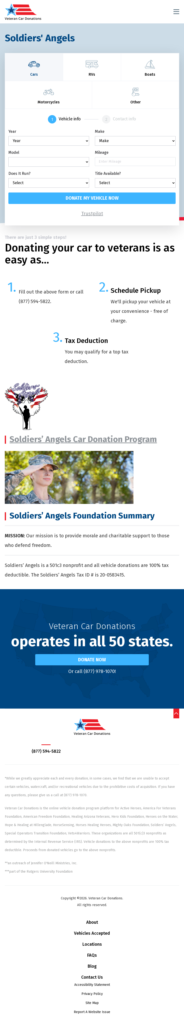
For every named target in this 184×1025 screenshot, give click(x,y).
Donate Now (92, 659)
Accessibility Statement (92, 985)
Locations (92, 944)
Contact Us (92, 977)
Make (99, 131)
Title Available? (108, 173)
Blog (92, 966)
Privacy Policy (92, 994)
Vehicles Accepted (92, 933)
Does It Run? (19, 173)
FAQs (92, 955)
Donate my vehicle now (92, 198)
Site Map (92, 1003)
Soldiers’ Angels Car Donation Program (83, 439)
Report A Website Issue (92, 1012)
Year (12, 131)
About (92, 922)
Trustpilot (92, 213)
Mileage (102, 152)
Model (13, 152)
